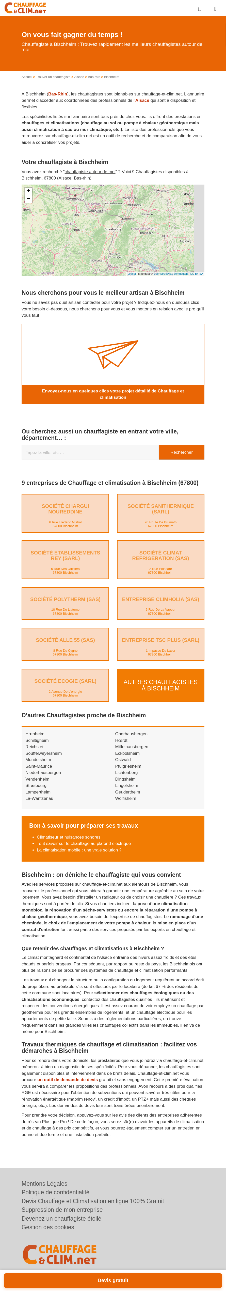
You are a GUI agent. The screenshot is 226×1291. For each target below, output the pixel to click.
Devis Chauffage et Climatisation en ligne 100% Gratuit (93, 1201)
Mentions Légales (44, 1183)
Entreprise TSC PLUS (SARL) (161, 640)
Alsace (79, 77)
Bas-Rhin (57, 94)
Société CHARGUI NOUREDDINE (65, 508)
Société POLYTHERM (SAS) (65, 599)
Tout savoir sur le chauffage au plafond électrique (84, 843)
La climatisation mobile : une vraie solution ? (79, 849)
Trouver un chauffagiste (53, 77)
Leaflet (131, 273)
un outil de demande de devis (67, 1079)
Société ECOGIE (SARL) (65, 681)
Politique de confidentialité (55, 1192)
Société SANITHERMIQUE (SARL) (160, 508)
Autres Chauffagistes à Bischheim (161, 685)
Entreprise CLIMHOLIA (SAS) (160, 599)
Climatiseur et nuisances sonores (68, 837)
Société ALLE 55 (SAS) (65, 640)
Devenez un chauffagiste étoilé (61, 1218)
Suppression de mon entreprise (62, 1209)
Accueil (27, 77)
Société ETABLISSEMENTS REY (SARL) (65, 555)
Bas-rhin (94, 77)
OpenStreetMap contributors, (171, 273)
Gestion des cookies (48, 1227)
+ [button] (28, 191)
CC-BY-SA (196, 273)
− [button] (28, 199)
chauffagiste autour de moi (90, 171)
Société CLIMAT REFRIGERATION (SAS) (160, 555)
